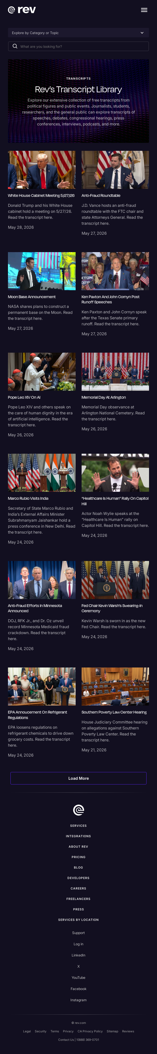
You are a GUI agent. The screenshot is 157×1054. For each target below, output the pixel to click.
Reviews (128, 1031)
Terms (55, 1031)
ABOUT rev (78, 846)
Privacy (68, 1031)
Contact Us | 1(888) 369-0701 (78, 1040)
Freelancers (78, 899)
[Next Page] (78, 778)
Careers (78, 888)
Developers (78, 878)
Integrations (78, 836)
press (78, 909)
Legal (27, 1031)
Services (78, 826)
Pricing (79, 857)
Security (41, 1031)
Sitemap (112, 1031)
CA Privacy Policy (90, 1031)
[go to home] (78, 810)
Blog (78, 867)
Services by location (78, 920)
